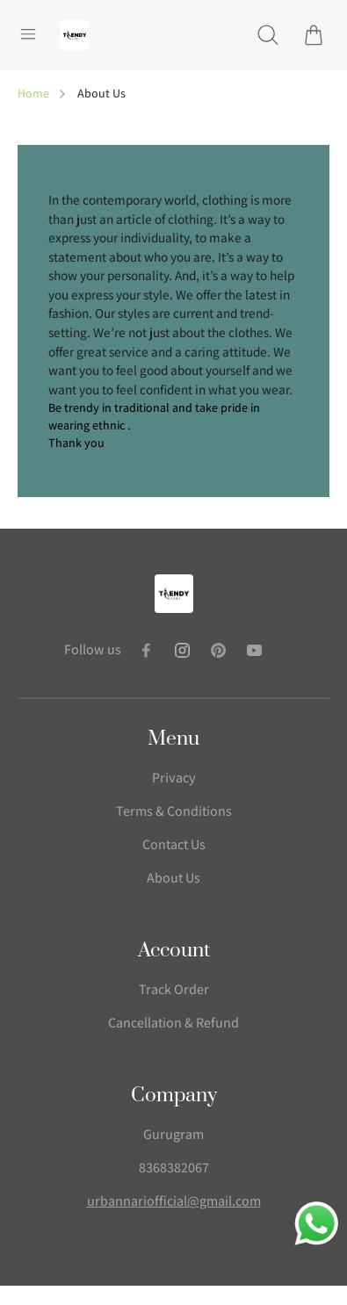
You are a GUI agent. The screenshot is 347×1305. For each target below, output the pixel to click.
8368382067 (174, 1167)
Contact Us (174, 844)
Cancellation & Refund (173, 1022)
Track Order (174, 989)
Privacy (174, 777)
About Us (173, 878)
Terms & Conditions (174, 811)
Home (33, 93)
